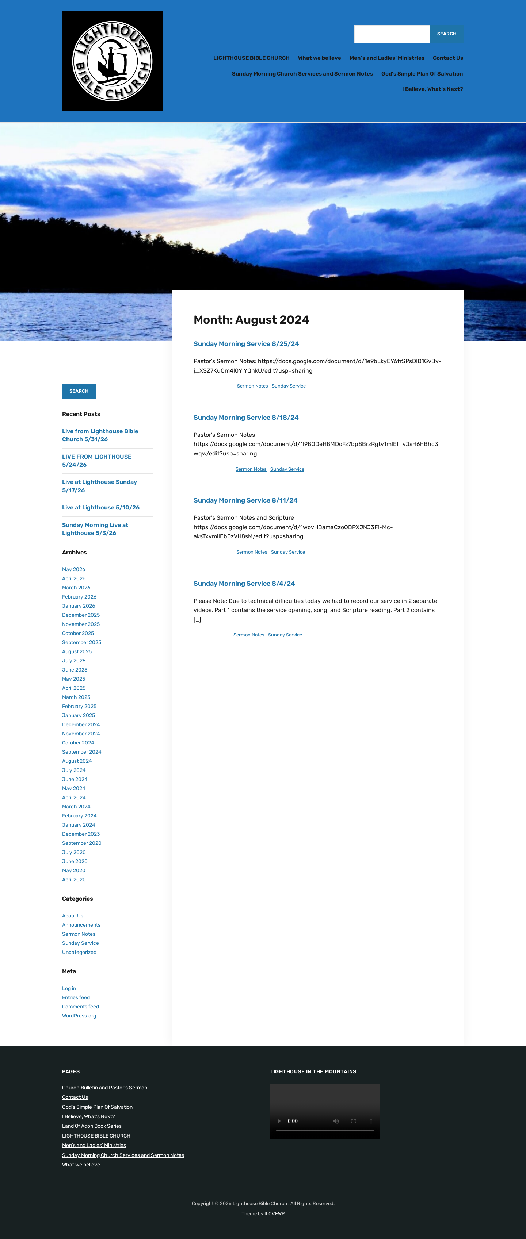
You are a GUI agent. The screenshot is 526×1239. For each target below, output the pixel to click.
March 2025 (76, 697)
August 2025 (77, 652)
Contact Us (448, 58)
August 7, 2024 (210, 635)
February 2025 (79, 706)
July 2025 (73, 661)
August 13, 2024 (212, 552)
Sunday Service (289, 386)
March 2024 (76, 807)
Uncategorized (79, 952)
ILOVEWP (274, 1213)
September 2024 (82, 752)
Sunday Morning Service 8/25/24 (247, 344)
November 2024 (81, 734)
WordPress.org (79, 1016)
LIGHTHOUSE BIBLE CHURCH (251, 58)
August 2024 (77, 761)
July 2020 (74, 852)
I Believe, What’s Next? (432, 89)
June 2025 (74, 670)
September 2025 (81, 642)
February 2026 (79, 597)
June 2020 (75, 861)
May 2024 (73, 788)
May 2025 (73, 679)
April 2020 (74, 880)
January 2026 (78, 606)
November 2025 (81, 624)
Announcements (81, 925)
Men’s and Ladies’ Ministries (387, 58)
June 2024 (75, 779)
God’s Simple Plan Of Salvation (422, 73)
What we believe (319, 58)
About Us (72, 916)
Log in (69, 988)
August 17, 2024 (211, 469)
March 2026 (76, 588)
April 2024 (74, 797)
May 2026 (73, 569)
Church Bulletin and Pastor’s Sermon (104, 1088)
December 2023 (81, 834)
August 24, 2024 (212, 386)
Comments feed (80, 1007)
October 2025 (78, 633)
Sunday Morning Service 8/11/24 (246, 500)
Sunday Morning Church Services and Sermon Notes (302, 73)
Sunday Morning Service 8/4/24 (245, 584)
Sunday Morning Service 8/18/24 (247, 417)
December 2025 (81, 615)
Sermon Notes (252, 386)
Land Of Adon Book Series (92, 1126)
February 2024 (79, 816)
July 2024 (74, 770)
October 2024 (78, 743)
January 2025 (78, 715)
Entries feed (76, 997)
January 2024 (78, 825)
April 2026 (73, 579)
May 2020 (73, 870)
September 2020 (82, 843)
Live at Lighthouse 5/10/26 (101, 507)
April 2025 (73, 688)
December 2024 (81, 725)
